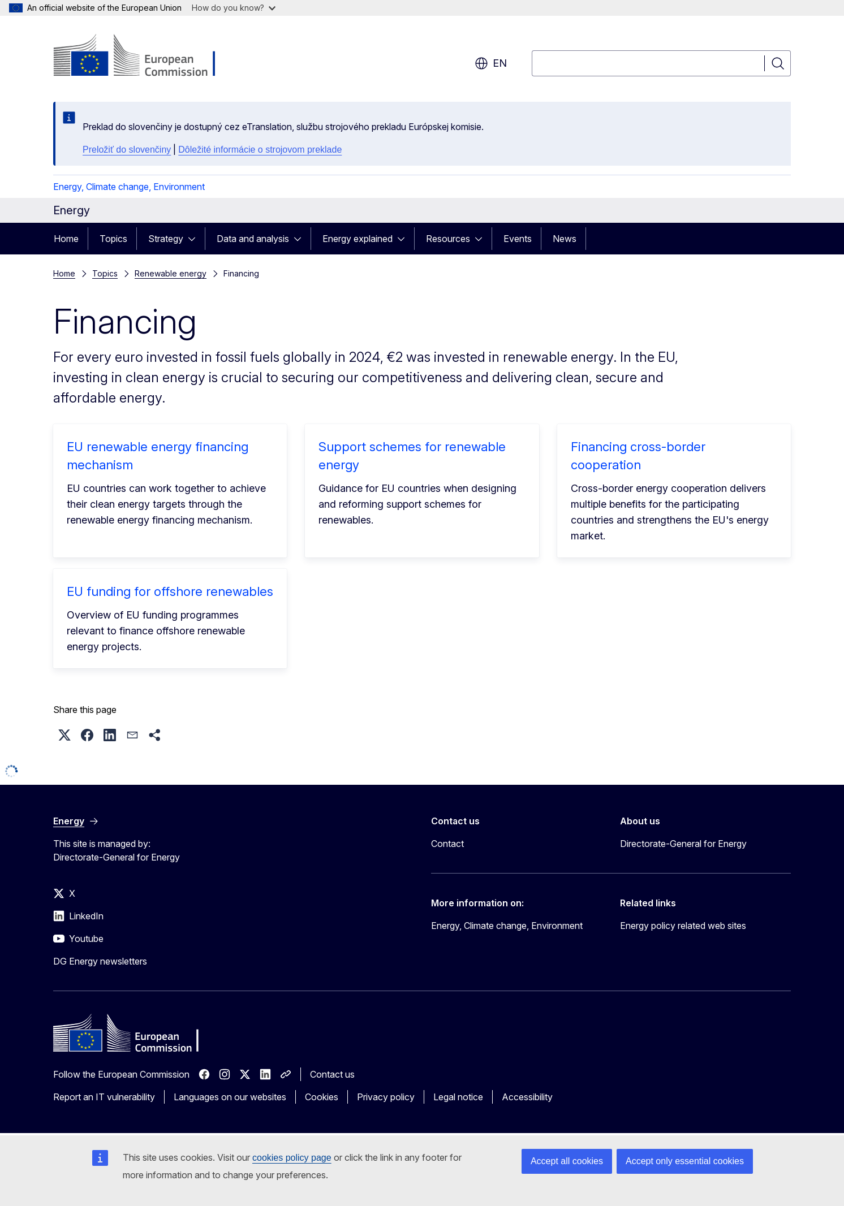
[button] (64, 735)
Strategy (165, 238)
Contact (447, 843)
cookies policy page (291, 1157)
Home (66, 238)
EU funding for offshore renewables (170, 591)
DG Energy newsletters (100, 961)
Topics (113, 238)
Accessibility (527, 1097)
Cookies (321, 1097)
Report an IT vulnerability (104, 1097)
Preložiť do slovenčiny (127, 149)
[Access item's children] (195, 238)
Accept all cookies (567, 1161)
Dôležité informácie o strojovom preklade (260, 149)
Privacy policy (386, 1097)
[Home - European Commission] (144, 56)
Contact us (332, 1074)
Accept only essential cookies (685, 1161)
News (564, 238)
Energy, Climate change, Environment (129, 186)
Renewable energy (170, 273)
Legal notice (458, 1097)
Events (517, 238)
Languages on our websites (230, 1097)
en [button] (491, 63)
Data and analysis (253, 238)
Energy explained (357, 238)
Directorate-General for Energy (683, 843)
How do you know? (233, 7)
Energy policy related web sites (683, 925)
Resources (448, 238)
